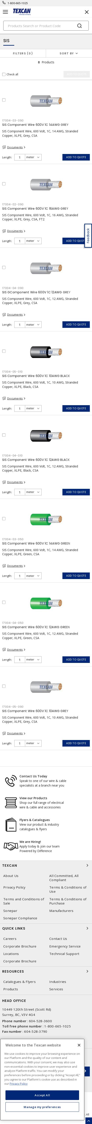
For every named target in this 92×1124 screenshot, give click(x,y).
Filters (23, 53)
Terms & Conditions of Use (67, 889)
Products (10, 989)
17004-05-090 (13, 707)
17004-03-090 (13, 120)
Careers (9, 939)
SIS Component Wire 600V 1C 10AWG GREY (35, 711)
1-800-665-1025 (18, 3)
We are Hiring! (30, 842)
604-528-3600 (40, 1021)
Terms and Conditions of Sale (23, 901)
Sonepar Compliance (20, 918)
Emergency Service (65, 946)
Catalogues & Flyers (19, 982)
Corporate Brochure (20, 946)
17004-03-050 (13, 539)
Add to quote (76, 157)
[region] (42, 1080)
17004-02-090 (13, 204)
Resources (46, 971)
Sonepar (10, 911)
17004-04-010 (12, 455)
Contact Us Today (33, 776)
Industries (57, 982)
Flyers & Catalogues (34, 820)
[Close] (79, 1045)
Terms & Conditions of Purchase (67, 901)
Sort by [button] (67, 53)
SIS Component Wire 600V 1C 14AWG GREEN (36, 543)
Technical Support (64, 954)
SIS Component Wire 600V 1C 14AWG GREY (35, 125)
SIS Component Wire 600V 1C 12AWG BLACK (36, 460)
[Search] (46, 26)
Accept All (42, 1095)
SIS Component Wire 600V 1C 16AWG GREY (35, 208)
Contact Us (58, 939)
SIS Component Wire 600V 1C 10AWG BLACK (36, 376)
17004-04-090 (13, 288)
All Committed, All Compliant (64, 878)
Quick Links (46, 928)
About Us (10, 876)
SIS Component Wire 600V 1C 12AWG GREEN (36, 627)
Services (56, 989)
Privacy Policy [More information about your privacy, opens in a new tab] (19, 1084)
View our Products (33, 798)
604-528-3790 (35, 1031)
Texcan (46, 865)
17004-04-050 (13, 623)
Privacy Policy (14, 887)
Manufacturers (61, 911)
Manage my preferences (42, 1107)
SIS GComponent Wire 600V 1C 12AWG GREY (36, 292)
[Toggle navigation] (5, 12)
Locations (11, 954)
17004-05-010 (12, 372)
